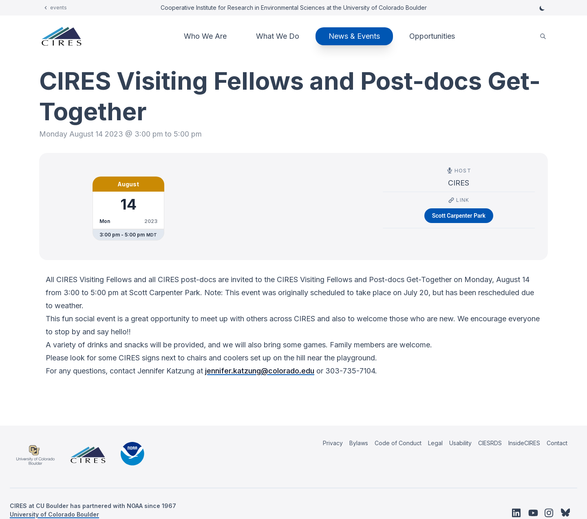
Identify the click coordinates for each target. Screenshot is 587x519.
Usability (460, 442)
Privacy (333, 442)
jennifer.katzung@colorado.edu (259, 371)
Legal (435, 442)
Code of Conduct (398, 442)
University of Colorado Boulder (54, 514)
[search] (543, 36)
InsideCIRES (524, 442)
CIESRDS (490, 442)
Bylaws (358, 442)
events (58, 7)
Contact (557, 442)
